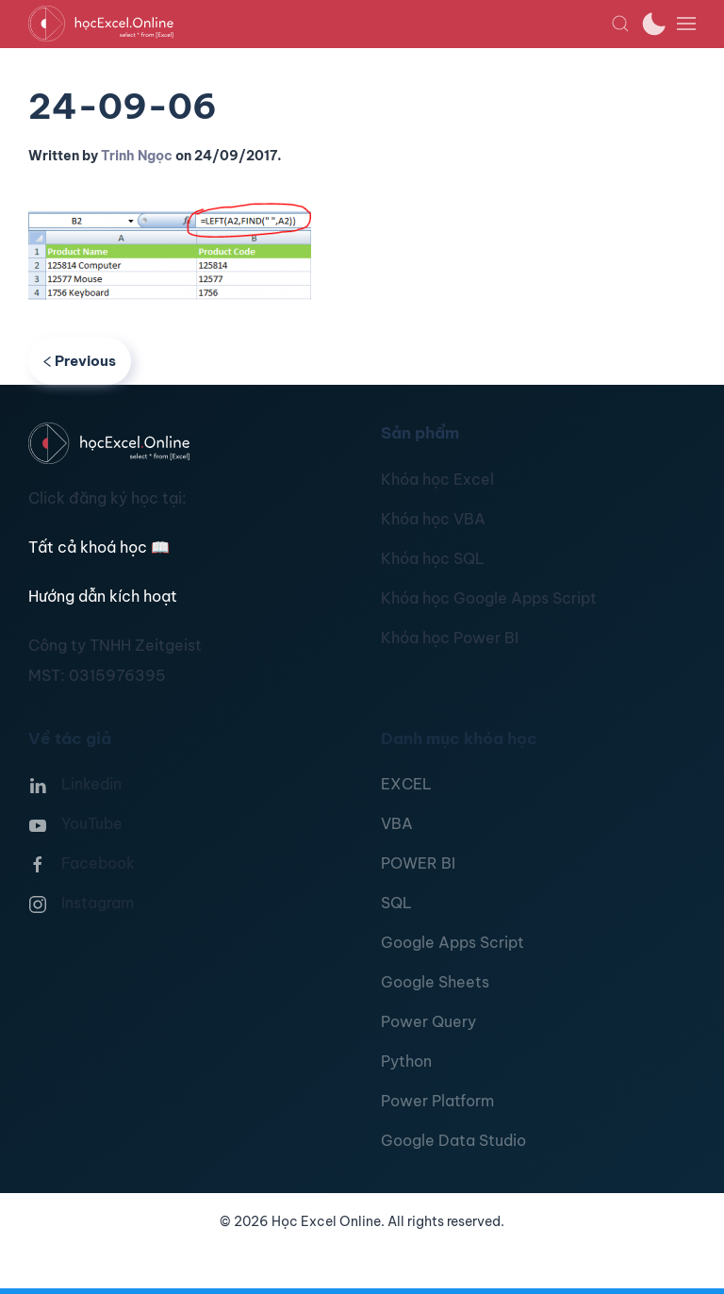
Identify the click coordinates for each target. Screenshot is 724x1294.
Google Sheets (435, 981)
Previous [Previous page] (79, 361)
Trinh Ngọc (137, 155)
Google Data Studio (453, 1140)
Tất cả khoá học (99, 547)
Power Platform (437, 1100)
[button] (620, 23)
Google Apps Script (452, 942)
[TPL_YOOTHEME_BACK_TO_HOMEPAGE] (319, 23)
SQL (396, 902)
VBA (397, 823)
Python (406, 1061)
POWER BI (418, 863)
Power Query (428, 1021)
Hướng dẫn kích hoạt (102, 596)
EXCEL (406, 783)
